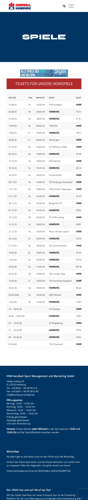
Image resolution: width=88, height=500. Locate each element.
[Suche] (63, 6)
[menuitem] (63, 6)
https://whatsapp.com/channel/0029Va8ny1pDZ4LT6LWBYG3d (38, 471)
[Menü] (70, 6)
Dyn (13, 495)
